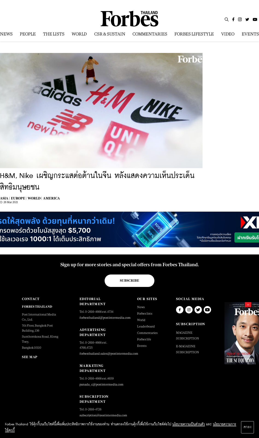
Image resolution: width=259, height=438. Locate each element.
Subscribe (129, 280)
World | (35, 198)
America (51, 198)
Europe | (18, 198)
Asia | (5, 198)
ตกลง (247, 427)
